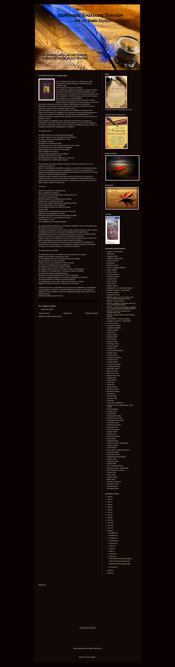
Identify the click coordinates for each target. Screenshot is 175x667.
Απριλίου (112, 554)
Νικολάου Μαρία (112, 396)
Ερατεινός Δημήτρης (113, 292)
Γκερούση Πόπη (112, 279)
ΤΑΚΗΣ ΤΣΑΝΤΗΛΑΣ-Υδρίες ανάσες (119, 561)
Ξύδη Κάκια (110, 400)
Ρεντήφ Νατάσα (111, 447)
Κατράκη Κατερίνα (112, 335)
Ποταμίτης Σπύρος (112, 445)
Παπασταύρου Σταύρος (114, 425)
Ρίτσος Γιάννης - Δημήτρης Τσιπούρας (118, 450)
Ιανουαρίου (112, 567)
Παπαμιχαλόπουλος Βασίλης (115, 420)
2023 (109, 499)
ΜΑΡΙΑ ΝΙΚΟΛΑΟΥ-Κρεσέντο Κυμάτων (120, 558)
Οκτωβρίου (112, 538)
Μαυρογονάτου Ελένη (113, 375)
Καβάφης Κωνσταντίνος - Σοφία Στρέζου (119, 321)
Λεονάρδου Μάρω (112, 362)
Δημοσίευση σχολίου (47, 309)
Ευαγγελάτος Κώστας (113, 295)
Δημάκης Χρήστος (112, 286)
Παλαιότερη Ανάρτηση (91, 313)
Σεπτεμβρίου (113, 540)
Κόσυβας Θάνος (112, 348)
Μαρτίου (111, 556)
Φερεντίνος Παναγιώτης (114, 482)
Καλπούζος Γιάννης (113, 323)
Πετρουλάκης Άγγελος (113, 436)
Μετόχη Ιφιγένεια (112, 380)
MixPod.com (98, 648)
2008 (109, 573)
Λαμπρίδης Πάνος (112, 359)
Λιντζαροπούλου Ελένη (114, 364)
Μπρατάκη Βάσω (112, 387)
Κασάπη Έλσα (111, 332)
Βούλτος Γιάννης (112, 272)
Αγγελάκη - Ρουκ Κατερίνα (115, 251)
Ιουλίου (111, 546)
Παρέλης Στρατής (112, 431)
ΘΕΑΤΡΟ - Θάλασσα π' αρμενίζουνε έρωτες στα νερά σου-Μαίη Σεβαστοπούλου (121, 304)
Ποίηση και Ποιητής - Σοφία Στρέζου (117, 443)
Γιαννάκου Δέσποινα (113, 276)
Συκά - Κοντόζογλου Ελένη (115, 466)
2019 (109, 507)
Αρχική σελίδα (67, 313)
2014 (109, 520)
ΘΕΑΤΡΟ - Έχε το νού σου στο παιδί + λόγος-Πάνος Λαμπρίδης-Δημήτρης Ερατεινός (120, 298)
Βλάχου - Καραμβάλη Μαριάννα (116, 267)
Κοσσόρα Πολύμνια (113, 346)
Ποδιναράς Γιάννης (112, 441)
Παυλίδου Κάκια (111, 434)
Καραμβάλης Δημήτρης (114, 328)
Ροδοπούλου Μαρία (113, 452)
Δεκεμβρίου (112, 533)
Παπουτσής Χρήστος (113, 429)
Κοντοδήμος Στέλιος (113, 344)
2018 (109, 510)
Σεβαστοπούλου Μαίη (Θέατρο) (116, 457)
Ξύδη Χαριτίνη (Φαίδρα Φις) (115, 403)
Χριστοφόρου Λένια (112, 488)
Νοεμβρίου (112, 535)
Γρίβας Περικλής (112, 281)
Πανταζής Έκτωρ (112, 411)
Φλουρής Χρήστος (112, 486)
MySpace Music (83, 648)
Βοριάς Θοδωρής (112, 270)
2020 (109, 504)
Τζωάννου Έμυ (111, 472)
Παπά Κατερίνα (111, 413)
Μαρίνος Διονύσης (112, 371)
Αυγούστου (112, 543)
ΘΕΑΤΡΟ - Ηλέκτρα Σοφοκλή (115, 301)
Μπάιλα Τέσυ (111, 384)
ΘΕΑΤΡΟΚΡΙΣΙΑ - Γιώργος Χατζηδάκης (118, 319)
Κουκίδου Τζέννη (112, 353)
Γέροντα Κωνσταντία (113, 274)
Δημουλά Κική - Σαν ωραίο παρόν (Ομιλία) (119, 288)
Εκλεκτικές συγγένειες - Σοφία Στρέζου (118, 290)
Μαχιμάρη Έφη (111, 378)
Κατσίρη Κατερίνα (112, 337)
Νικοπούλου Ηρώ (112, 398)
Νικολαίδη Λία (111, 394)
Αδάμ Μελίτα (111, 254)
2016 (109, 515)
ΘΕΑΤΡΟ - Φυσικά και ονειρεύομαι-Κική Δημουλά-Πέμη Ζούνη (119, 311)
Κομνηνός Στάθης (112, 341)
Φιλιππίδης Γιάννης (113, 484)
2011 (109, 528)
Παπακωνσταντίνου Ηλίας (114, 418)
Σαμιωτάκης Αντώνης (113, 454)
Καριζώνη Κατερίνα (112, 330)
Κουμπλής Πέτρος (112, 355)
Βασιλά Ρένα (111, 263)
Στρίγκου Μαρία (111, 463)
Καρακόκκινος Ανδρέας (114, 325)
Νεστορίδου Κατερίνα (113, 391)
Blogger (93, 657)
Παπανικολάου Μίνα (113, 422)
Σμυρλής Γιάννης (112, 459)
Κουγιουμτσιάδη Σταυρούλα (115, 350)
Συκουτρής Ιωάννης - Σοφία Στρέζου (117, 468)
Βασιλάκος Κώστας (112, 265)
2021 (109, 502)
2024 (109, 497)
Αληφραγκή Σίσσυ (112, 256)
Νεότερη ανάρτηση (44, 313)
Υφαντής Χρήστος (112, 477)
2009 (109, 570)
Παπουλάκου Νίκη (112, 427)
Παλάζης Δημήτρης (112, 409)
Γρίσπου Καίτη (111, 283)
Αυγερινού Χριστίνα (113, 260)
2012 (109, 525)
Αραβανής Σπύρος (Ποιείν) (115, 258)
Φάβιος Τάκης (111, 479)
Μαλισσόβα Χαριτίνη (113, 369)
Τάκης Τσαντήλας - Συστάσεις (115, 470)
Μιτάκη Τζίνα (111, 382)
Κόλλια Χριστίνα (112, 339)
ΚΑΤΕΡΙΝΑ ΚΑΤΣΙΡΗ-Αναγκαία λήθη (119, 564)
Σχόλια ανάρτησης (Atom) (53, 316)
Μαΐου (111, 551)
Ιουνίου (111, 548)
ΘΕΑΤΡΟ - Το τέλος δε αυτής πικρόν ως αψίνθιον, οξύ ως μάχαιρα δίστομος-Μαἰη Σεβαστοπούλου (121, 308)
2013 (109, 523)
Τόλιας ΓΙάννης (111, 475)
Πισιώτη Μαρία (111, 438)
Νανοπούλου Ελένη (113, 389)
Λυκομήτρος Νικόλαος (113, 366)
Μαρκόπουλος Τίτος (113, 373)
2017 (109, 512)
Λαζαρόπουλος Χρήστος (114, 357)
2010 (109, 530)
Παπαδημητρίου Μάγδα (114, 416)
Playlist (90, 648)
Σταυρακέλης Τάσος (113, 461)
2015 (109, 517)
